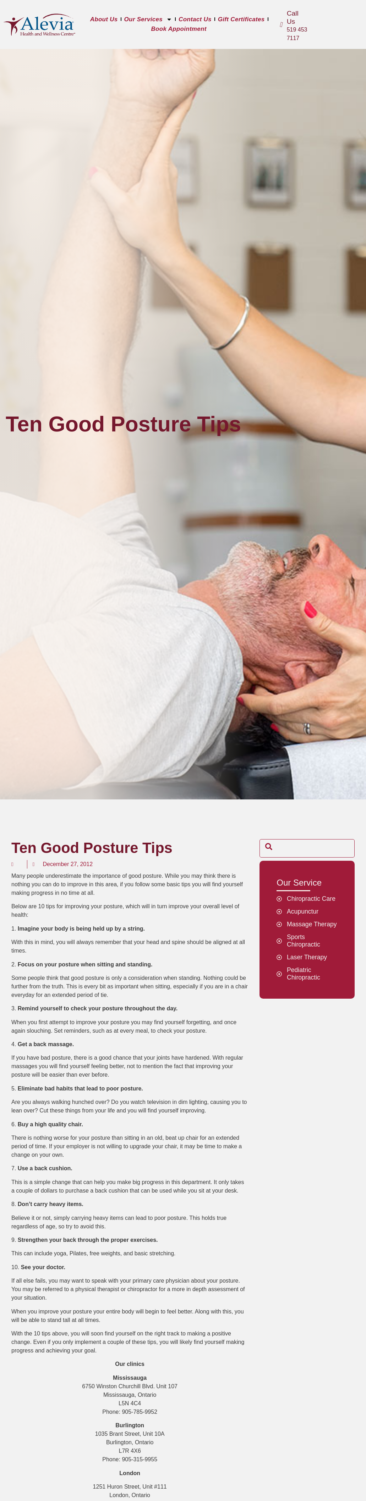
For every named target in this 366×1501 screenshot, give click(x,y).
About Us (104, 19)
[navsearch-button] (269, 848)
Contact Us (195, 19)
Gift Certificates (241, 19)
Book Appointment (178, 29)
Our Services (148, 19)
